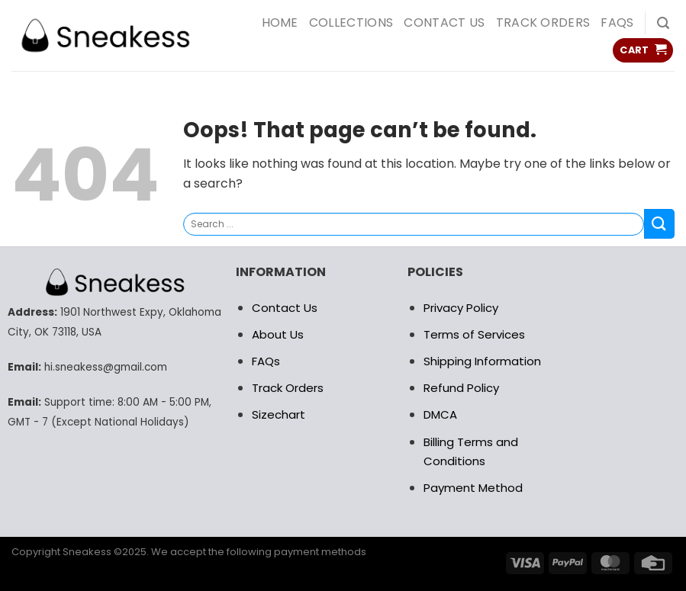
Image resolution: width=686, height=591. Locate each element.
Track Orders (543, 22)
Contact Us (284, 308)
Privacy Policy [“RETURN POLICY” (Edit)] (461, 308)
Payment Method (473, 488)
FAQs (617, 22)
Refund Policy (461, 388)
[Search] (663, 23)
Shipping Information (482, 361)
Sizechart (278, 414)
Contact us (444, 22)
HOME (280, 22)
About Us (278, 334)
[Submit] (659, 224)
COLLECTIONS (351, 22)
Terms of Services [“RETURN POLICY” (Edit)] (474, 334)
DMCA (440, 414)
